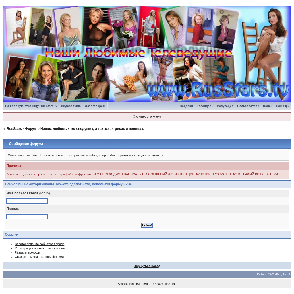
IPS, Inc (171, 283)
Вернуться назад (147, 266)
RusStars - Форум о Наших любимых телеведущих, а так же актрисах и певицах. (75, 129)
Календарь (205, 106)
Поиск (267, 106)
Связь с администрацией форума (39, 256)
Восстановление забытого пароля (39, 244)
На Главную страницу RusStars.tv (31, 106)
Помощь (282, 106)
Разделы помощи (27, 252)
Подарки (186, 106)
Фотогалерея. (95, 106)
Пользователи (248, 106)
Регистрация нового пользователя (40, 248)
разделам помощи (149, 155)
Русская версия (128, 283)
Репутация (225, 106)
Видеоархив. (71, 106)
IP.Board (146, 283)
